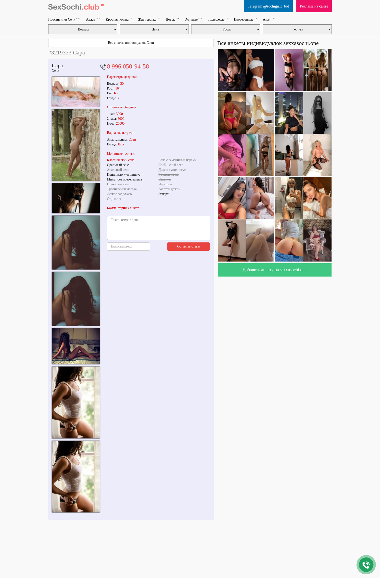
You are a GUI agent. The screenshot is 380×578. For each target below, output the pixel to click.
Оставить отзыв (188, 246)
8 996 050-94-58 (128, 66)
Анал (269, 19)
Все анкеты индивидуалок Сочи (131, 43)
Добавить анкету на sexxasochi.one (275, 269)
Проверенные (245, 19)
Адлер (93, 19)
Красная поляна (119, 19)
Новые (172, 19)
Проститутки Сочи (64, 19)
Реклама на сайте (314, 6)
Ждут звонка (149, 19)
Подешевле (218, 19)
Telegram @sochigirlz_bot (268, 6)
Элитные (193, 19)
